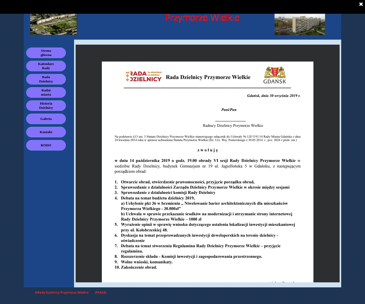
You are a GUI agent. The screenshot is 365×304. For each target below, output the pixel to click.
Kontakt (46, 132)
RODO (46, 145)
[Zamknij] (361, 4)
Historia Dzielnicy (46, 105)
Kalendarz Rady (46, 66)
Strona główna (46, 53)
